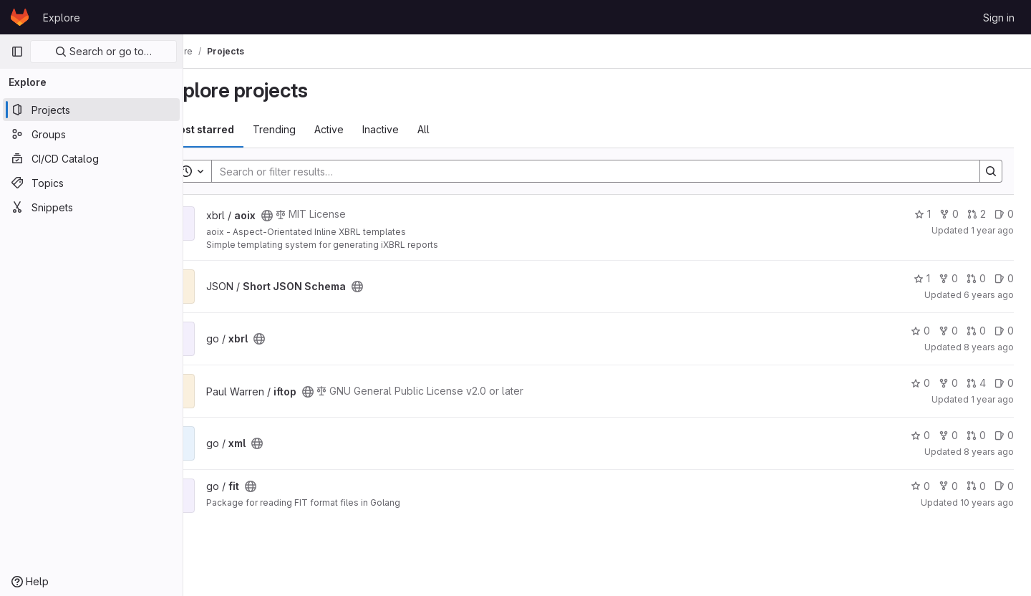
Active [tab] (369, 129)
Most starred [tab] (242, 129)
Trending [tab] (314, 129)
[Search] (608, 171)
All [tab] (464, 129)
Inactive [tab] (420, 129)
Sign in (999, 17)
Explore (61, 17)
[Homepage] (20, 17)
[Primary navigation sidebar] (17, 51)
